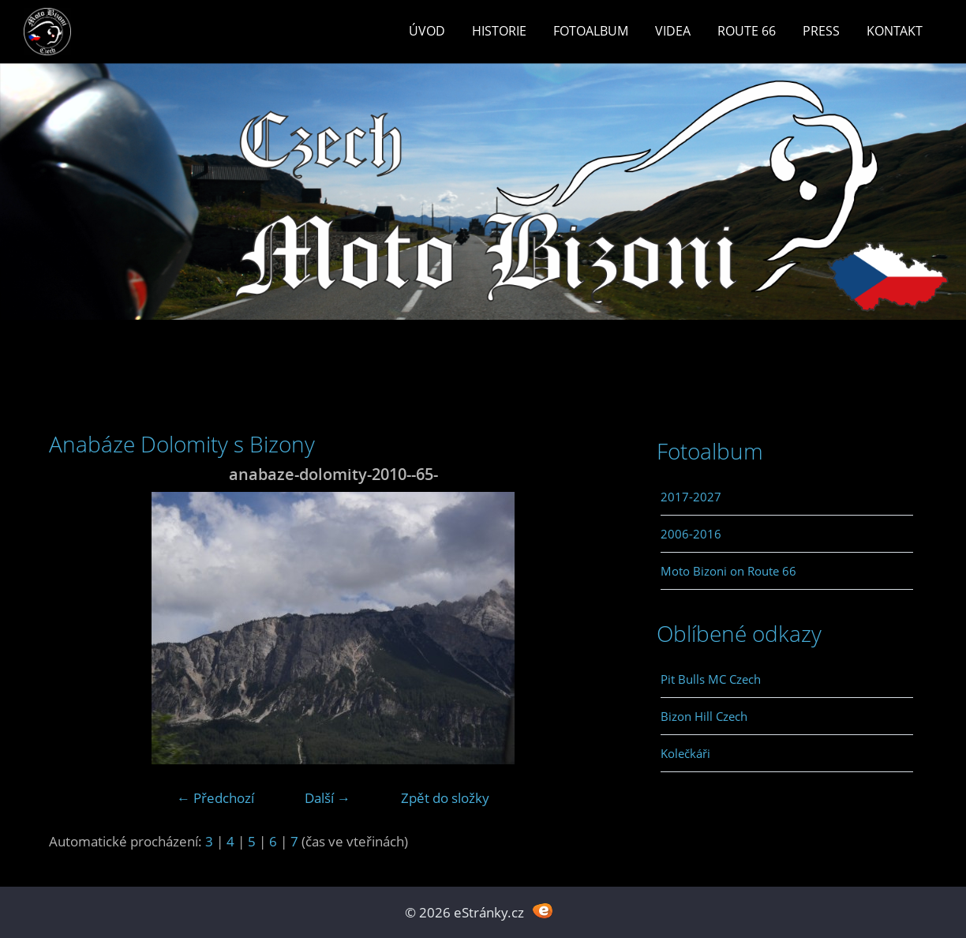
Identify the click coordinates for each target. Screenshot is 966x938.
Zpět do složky (445, 798)
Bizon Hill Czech (704, 716)
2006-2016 (691, 534)
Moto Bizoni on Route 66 (728, 571)
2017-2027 (691, 497)
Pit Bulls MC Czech (711, 679)
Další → (327, 798)
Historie (499, 30)
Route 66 (746, 30)
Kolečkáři (685, 753)
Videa (673, 30)
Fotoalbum (590, 30)
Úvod (427, 30)
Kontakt (895, 30)
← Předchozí (215, 798)
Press (821, 30)
